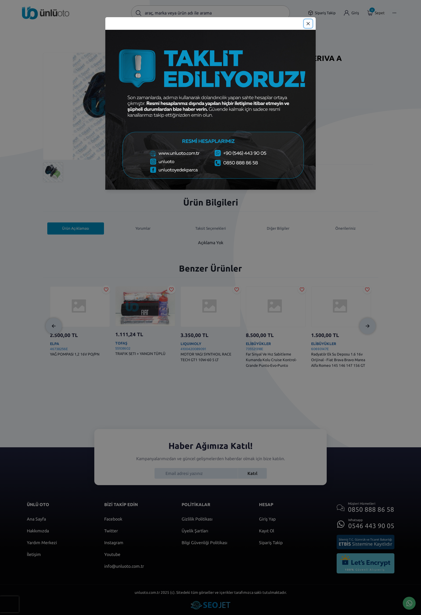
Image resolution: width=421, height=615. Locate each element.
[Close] (308, 23)
